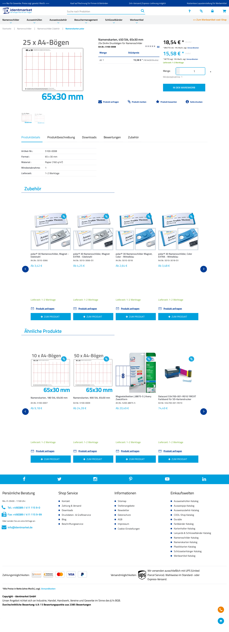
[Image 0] (26, 118)
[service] (190, 11)
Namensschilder (10, 20)
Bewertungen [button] (112, 137)
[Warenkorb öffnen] (225, 11)
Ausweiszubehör (58, 20)
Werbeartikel (137, 20)
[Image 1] (39, 118)
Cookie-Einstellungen (129, 528)
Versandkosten (193, 47)
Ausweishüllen (34, 20)
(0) (158, 46)
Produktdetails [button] (30, 137)
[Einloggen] (213, 11)
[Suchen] (142, 10)
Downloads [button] (89, 137)
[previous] (25, 269)
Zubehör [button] (133, 137)
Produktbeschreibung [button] (61, 137)
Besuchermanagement (86, 20)
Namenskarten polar (75, 28)
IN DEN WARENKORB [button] (184, 87)
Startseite (7, 28)
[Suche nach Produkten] (103, 10)
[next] (203, 269)
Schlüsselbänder (113, 20)
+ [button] (210, 71)
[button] (51, 256)
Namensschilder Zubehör (48, 28)
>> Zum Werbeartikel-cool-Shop (210, 19)
